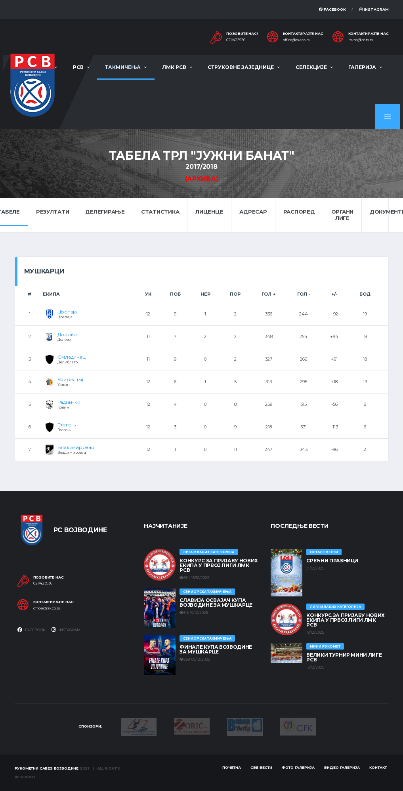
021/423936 (235, 40)
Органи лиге (342, 214)
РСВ (78, 67)
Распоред (299, 211)
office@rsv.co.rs (296, 40)
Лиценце (209, 211)
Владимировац (75, 447)
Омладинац (71, 357)
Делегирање (104, 211)
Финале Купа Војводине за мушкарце (216, 649)
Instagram (374, 9)
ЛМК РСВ (174, 67)
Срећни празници (332, 561)
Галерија (362, 67)
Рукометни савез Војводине (47, 768)
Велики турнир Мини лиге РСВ (344, 657)
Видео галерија (342, 767)
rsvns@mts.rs (360, 40)
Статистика (160, 211)
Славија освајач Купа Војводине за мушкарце (216, 602)
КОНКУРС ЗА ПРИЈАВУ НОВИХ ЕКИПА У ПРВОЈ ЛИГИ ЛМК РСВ (219, 565)
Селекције (311, 67)
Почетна (231, 767)
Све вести (261, 767)
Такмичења (123, 67)
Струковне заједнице (241, 67)
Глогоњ (66, 425)
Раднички (68, 402)
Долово (67, 334)
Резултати (52, 211)
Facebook (332, 9)
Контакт (378, 767)
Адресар (253, 211)
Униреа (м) (70, 379)
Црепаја (67, 312)
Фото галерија (298, 767)
